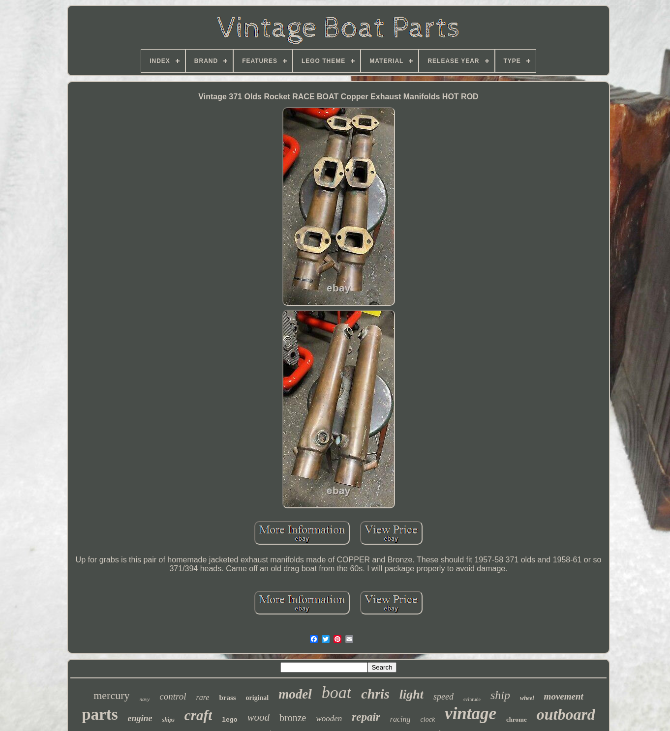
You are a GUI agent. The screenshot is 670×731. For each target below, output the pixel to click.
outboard (566, 714)
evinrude (472, 699)
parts (100, 714)
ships (168, 719)
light (411, 694)
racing (400, 719)
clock (428, 719)
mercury (111, 695)
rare (202, 697)
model (295, 694)
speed (443, 697)
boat (336, 692)
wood (258, 717)
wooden (329, 718)
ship (500, 695)
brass (227, 698)
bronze (292, 717)
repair (366, 717)
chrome (516, 719)
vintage (470, 713)
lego (229, 720)
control (172, 696)
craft (198, 715)
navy (144, 699)
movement (563, 696)
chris (375, 694)
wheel (527, 698)
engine (139, 718)
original (257, 698)
